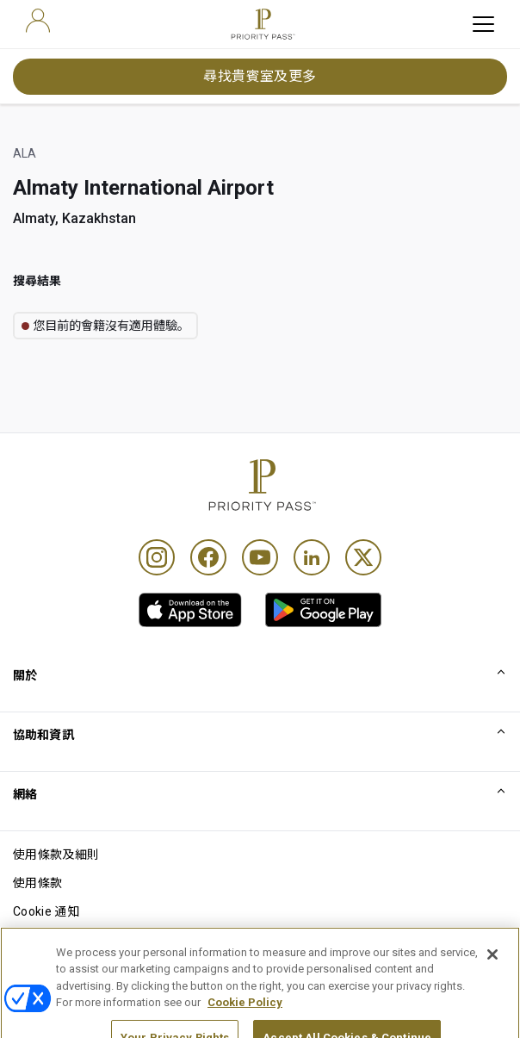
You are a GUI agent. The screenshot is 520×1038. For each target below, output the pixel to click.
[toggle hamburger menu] (483, 24)
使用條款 (37, 883)
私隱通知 (37, 940)
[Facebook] (208, 557)
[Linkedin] (312, 557)
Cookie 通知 (46, 911)
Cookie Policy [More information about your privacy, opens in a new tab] (244, 1022)
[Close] (492, 974)
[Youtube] (260, 557)
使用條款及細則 (56, 854)
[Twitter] (363, 557)
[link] (190, 610)
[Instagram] (157, 557)
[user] (38, 21)
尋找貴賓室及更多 (260, 76)
